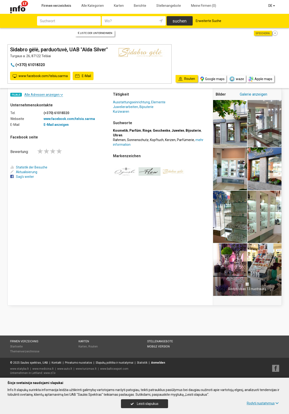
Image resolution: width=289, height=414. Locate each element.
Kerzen (170, 140)
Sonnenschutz (138, 140)
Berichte (140, 5)
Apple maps (260, 79)
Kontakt (56, 362)
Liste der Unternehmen (94, 33)
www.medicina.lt (43, 368)
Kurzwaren (121, 111)
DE (272, 5)
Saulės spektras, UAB (34, 362)
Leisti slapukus (144, 404)
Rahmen (119, 140)
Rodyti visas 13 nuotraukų (247, 286)
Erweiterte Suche (208, 21)
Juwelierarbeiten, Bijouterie (133, 107)
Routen (93, 346)
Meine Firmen (203, 5)
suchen (180, 21)
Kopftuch (157, 140)
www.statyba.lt (19, 368)
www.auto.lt (64, 368)
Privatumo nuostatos (78, 362)
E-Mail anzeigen (56, 125)
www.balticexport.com (114, 368)
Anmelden (158, 362)
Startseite (16, 346)
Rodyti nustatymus (263, 403)
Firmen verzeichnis (56, 5)
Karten (119, 5)
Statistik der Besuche (28, 167)
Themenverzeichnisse (24, 351)
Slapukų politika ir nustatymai (114, 362)
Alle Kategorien (92, 5)
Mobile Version (158, 346)
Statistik (142, 362)
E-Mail (83, 76)
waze (236, 79)
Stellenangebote (168, 5)
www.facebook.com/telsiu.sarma (40, 76)
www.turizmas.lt (86, 368)
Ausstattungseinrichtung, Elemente (139, 102)
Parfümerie (185, 140)
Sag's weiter (22, 177)
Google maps (212, 79)
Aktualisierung (23, 172)
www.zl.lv (50, 373)
